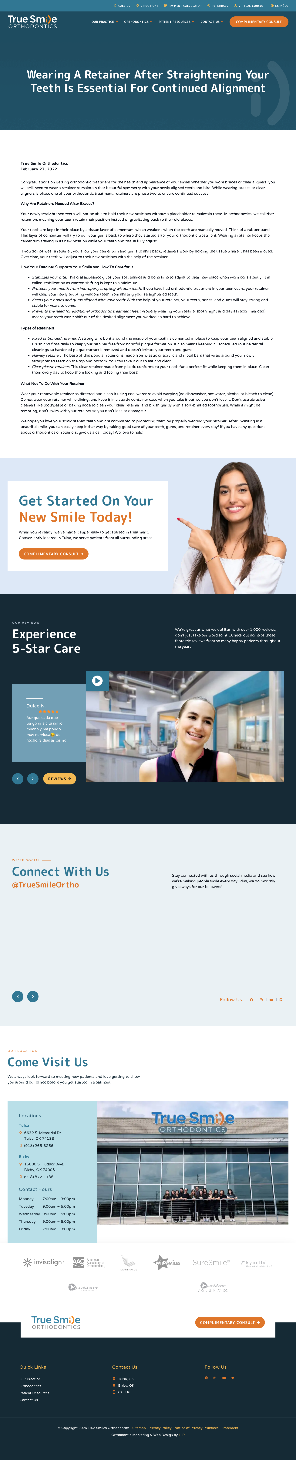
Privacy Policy (160, 1428)
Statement (229, 1428)
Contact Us (212, 21)
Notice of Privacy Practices (196, 1428)
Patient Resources (177, 21)
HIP (182, 1435)
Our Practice (105, 21)
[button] (97, 682)
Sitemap (139, 1428)
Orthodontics (138, 21)
